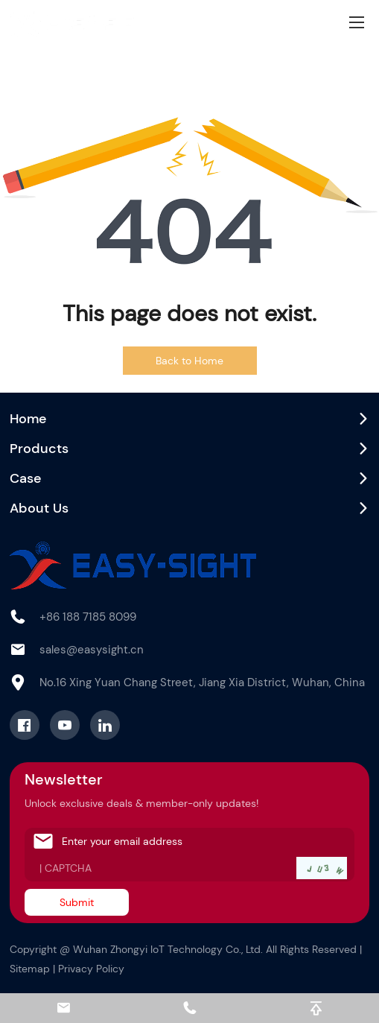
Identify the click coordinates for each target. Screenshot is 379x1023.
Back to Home (189, 360)
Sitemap (30, 968)
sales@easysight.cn (91, 649)
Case (26, 478)
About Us (39, 508)
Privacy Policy (91, 968)
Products (39, 448)
